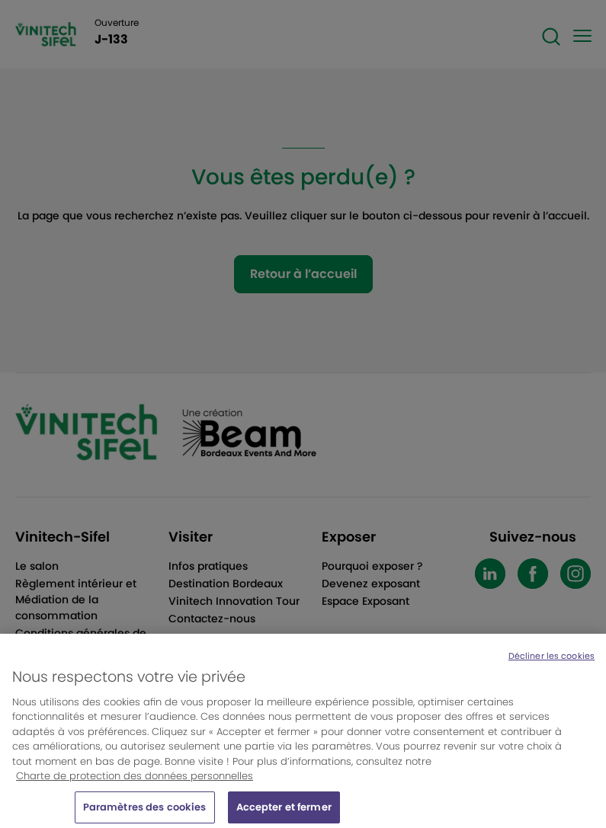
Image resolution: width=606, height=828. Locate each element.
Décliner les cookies (551, 661)
